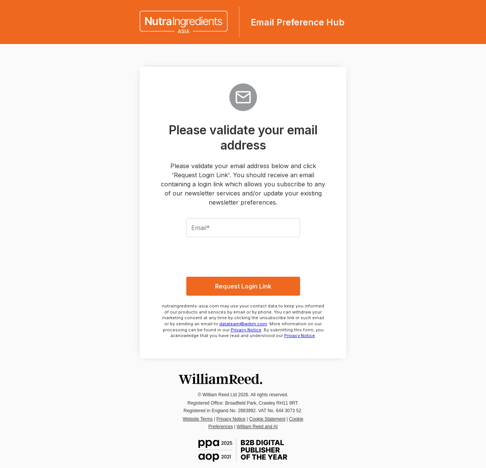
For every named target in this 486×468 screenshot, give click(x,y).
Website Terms (198, 419)
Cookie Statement (267, 419)
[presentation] (243, 256)
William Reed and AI (257, 426)
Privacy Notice (246, 329)
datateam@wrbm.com (243, 323)
